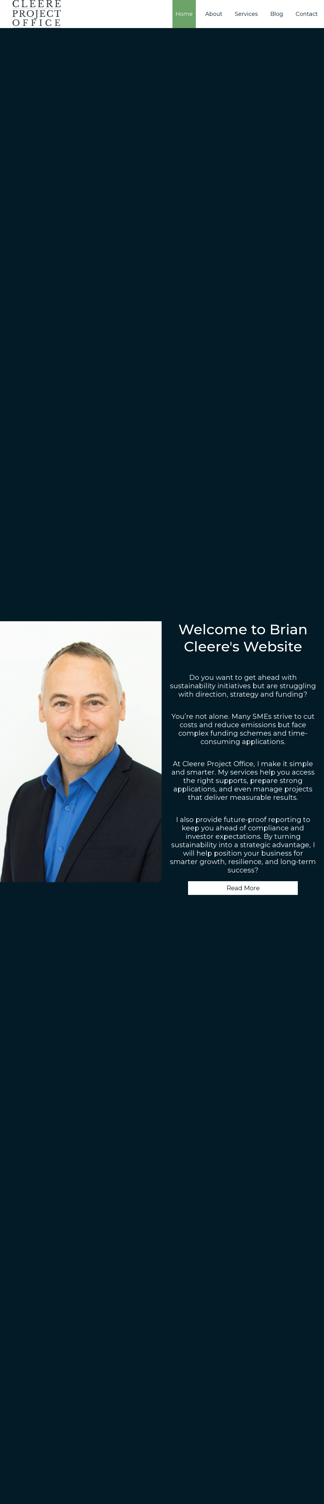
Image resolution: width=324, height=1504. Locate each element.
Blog (276, 14)
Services (246, 14)
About (213, 14)
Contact (307, 14)
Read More (243, 888)
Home (184, 14)
